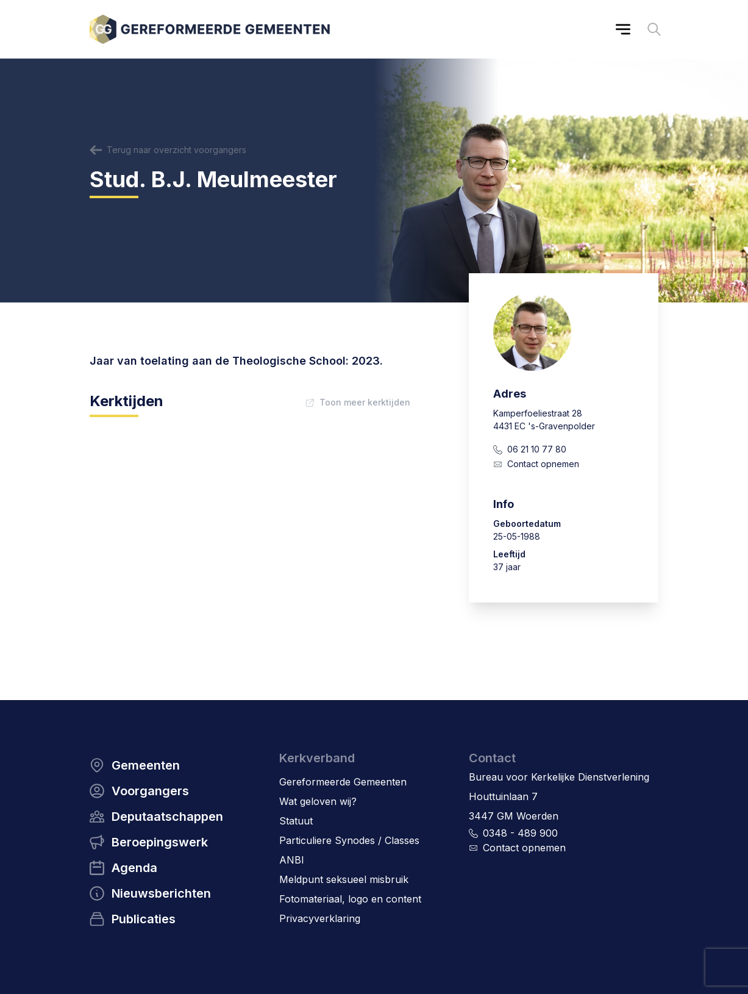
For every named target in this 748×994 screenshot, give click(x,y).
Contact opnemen (543, 464)
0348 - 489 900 (520, 833)
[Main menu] (623, 29)
